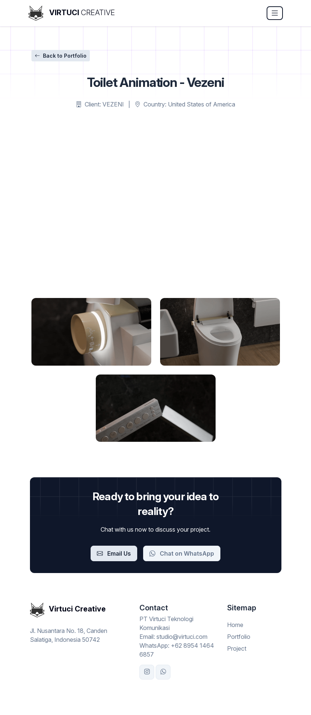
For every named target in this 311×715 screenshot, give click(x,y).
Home (235, 624)
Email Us (114, 553)
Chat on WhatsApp (181, 553)
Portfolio (238, 636)
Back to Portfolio (61, 55)
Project (236, 648)
